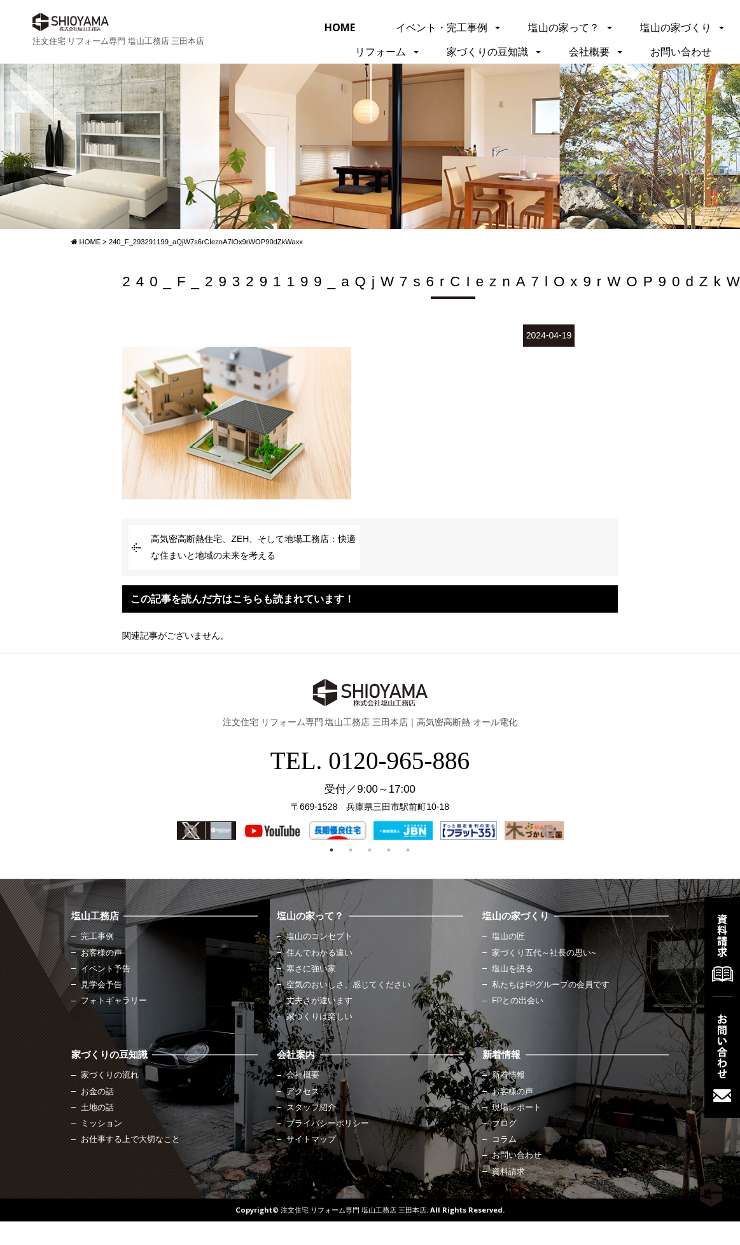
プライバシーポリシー (327, 1123)
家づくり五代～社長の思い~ (544, 953)
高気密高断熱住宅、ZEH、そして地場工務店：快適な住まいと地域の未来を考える (253, 547)
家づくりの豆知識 (487, 52)
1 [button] (331, 850)
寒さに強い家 (311, 968)
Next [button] (547, 830)
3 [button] (369, 850)
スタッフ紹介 (311, 1107)
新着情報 (508, 1075)
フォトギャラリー (114, 1000)
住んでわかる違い (319, 953)
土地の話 (97, 1107)
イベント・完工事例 (441, 27)
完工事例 (97, 936)
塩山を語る (512, 968)
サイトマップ (311, 1139)
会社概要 (589, 52)
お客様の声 (101, 953)
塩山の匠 (508, 936)
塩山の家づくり (675, 27)
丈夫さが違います (319, 1000)
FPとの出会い (517, 1000)
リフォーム (380, 52)
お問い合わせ (680, 52)
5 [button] (407, 850)
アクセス (302, 1091)
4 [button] (388, 850)
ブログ (504, 1123)
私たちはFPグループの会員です (551, 984)
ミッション (101, 1123)
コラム (504, 1139)
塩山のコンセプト (319, 936)
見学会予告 (101, 984)
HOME (340, 27)
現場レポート (516, 1107)
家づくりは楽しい (319, 1016)
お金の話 (97, 1091)
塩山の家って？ (563, 27)
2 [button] (350, 850)
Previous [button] (189, 830)
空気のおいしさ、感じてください (348, 984)
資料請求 (508, 1171)
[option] (206, 830)
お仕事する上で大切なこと (130, 1139)
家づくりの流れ (110, 1075)
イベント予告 (105, 968)
